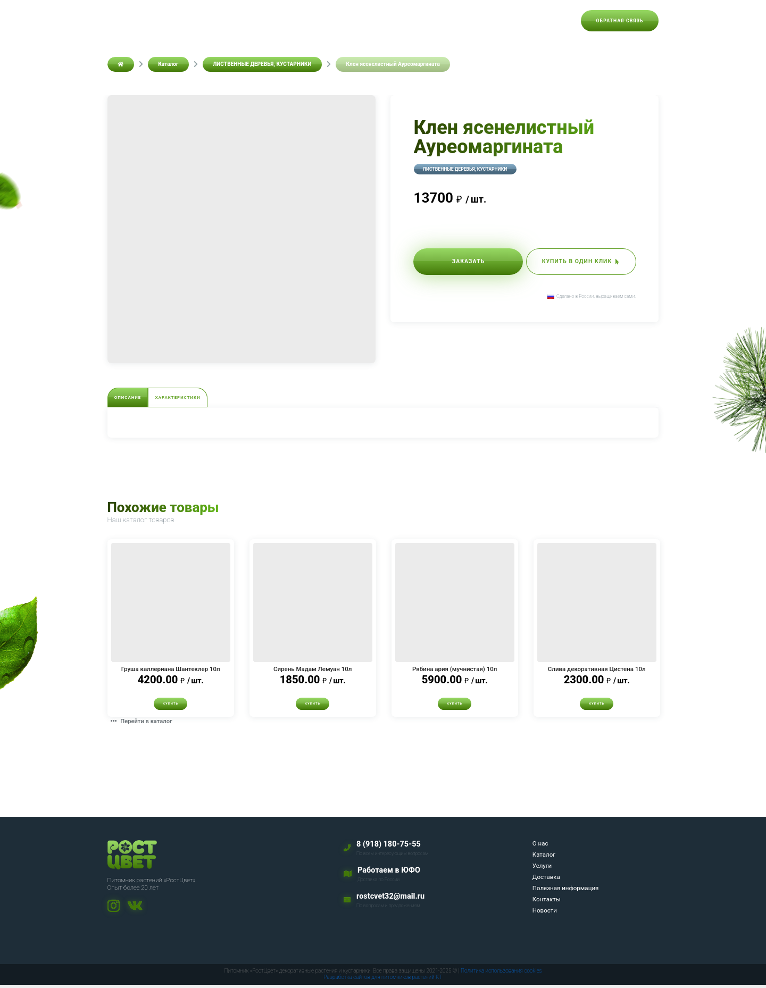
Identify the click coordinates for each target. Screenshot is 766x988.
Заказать (457, 262)
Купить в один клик (570, 262)
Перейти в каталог (145, 724)
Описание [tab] (137, 398)
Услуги (330, 20)
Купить (170, 706)
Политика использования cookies (501, 974)
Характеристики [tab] (208, 398)
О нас (254, 20)
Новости (553, 20)
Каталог (291, 20)
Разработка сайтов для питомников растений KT (383, 981)
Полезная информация (439, 20)
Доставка (371, 20)
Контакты (507, 20)
